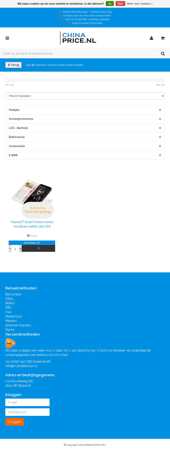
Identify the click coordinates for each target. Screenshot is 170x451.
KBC (8, 307)
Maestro (11, 321)
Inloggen (14, 422)
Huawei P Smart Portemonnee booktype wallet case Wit (32, 224)
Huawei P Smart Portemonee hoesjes (59, 65)
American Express (18, 325)
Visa (8, 312)
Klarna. (10, 329)
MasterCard (13, 316)
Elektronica (17, 137)
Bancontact (13, 294)
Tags (29, 65)
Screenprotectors (21, 118)
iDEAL (9, 298)
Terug (13, 65)
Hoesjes (14, 109)
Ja (109, 3)
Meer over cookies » (140, 3)
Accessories (17, 146)
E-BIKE (13, 155)
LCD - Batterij (18, 128)
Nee (120, 3)
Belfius (10, 303)
